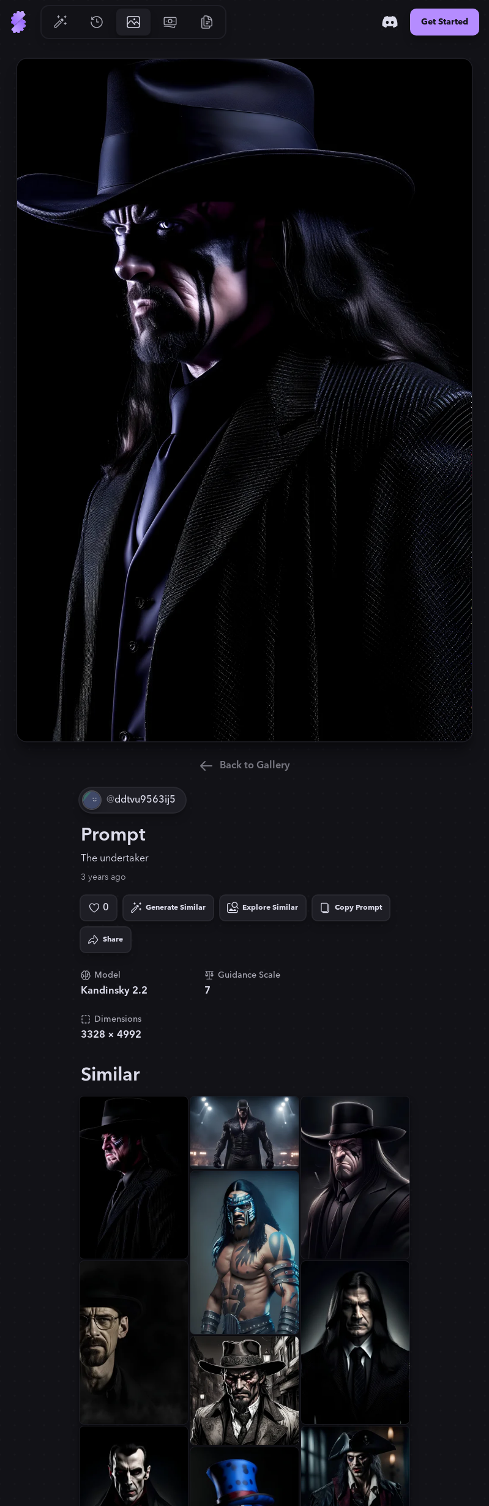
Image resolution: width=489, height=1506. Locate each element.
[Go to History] (96, 22)
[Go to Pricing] (170, 22)
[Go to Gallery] (133, 22)
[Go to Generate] (60, 22)
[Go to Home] (18, 22)
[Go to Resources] (207, 22)
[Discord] (390, 22)
